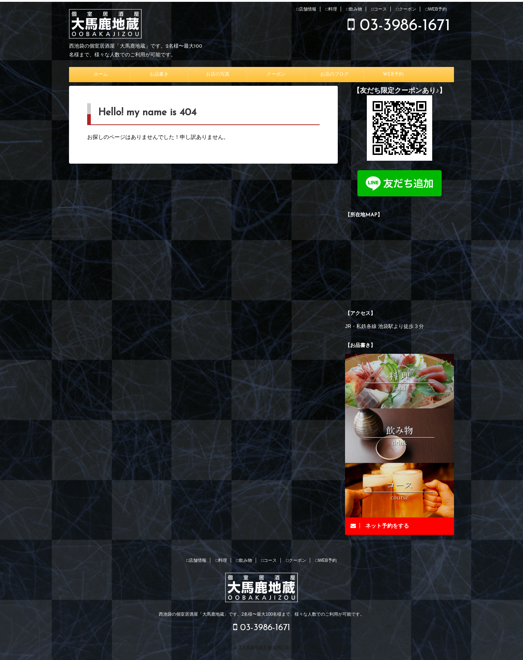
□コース (379, 9)
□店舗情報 (306, 9)
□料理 (331, 9)
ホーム (101, 74)
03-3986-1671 (399, 26)
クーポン (276, 74)
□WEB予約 (436, 9)
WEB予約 (393, 74)
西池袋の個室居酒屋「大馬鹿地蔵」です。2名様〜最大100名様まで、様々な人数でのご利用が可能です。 (262, 614)
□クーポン (406, 9)
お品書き (159, 74)
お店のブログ (334, 74)
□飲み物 (354, 9)
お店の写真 (218, 74)
